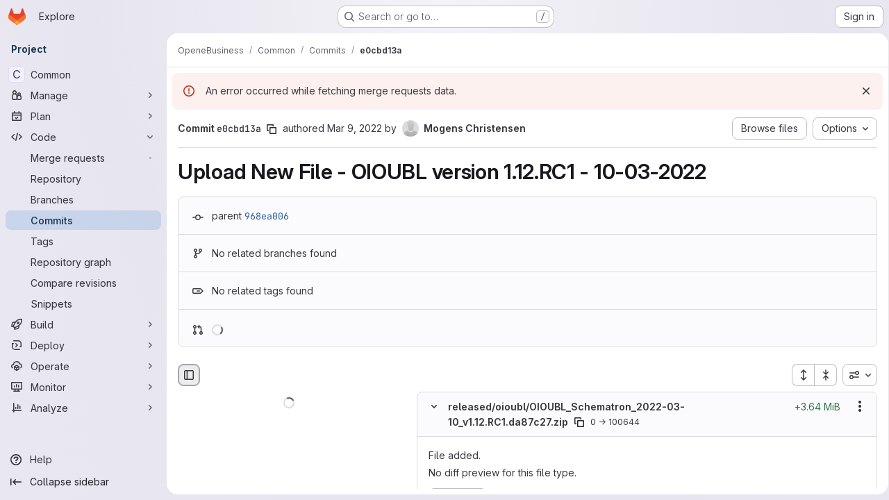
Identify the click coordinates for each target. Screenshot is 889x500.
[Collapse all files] (821, 375)
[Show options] (855, 407)
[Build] (83, 324)
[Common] (83, 74)
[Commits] (83, 220)
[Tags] (83, 241)
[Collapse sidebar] (83, 482)
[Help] (83, 459)
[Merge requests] (83, 157)
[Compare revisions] (83, 282)
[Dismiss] (861, 91)
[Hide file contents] (434, 407)
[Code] (83, 137)
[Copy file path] (579, 422)
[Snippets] (83, 303)
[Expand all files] (798, 375)
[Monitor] (83, 387)
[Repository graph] (83, 262)
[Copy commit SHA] (271, 129)
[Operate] (83, 366)
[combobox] (855, 375)
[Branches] (83, 199)
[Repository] (83, 178)
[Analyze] (83, 407)
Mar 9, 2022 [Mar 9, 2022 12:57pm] (354, 128)
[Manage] (83, 95)
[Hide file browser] (189, 375)
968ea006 (266, 216)
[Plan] (83, 116)
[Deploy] (83, 345)
